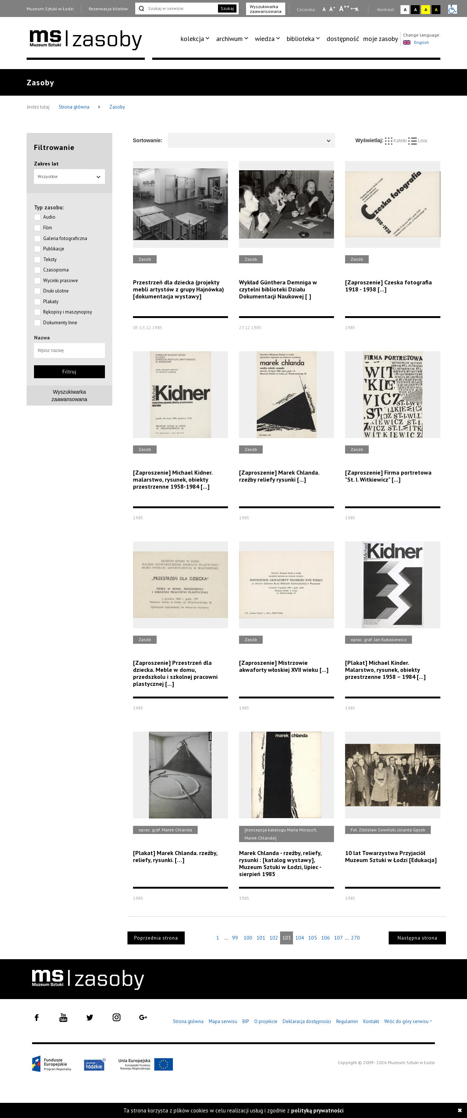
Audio (49, 217)
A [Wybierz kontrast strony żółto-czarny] (426, 9)
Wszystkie (69, 176)
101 (260, 937)
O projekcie (265, 1021)
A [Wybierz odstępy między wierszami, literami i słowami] (357, 9)
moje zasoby (380, 38)
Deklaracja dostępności (307, 1021)
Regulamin (347, 1021)
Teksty (50, 259)
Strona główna (75, 107)
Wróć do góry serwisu (408, 1021)
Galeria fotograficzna (65, 238)
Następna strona (417, 938)
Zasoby (117, 107)
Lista (417, 140)
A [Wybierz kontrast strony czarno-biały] (415, 9)
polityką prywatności (317, 1110)
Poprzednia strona (156, 938)
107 (338, 937)
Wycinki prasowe (60, 280)
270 (355, 937)
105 (312, 937)
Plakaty (50, 301)
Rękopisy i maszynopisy (67, 312)
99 (235, 937)
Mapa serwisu (223, 1021)
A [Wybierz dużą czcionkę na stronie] (344, 8)
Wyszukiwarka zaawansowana (266, 9)
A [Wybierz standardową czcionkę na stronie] (332, 9)
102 (273, 937)
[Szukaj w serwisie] (176, 8)
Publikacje (53, 249)
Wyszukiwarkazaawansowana (70, 395)
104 (299, 937)
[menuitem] (196, 38)
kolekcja (192, 38)
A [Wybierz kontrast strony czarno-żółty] (436, 9)
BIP (245, 1021)
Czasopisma (56, 270)
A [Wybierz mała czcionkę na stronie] (324, 9)
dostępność (343, 38)
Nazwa (42, 337)
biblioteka (300, 38)
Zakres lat (46, 163)
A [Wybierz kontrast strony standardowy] (405, 9)
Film (47, 228)
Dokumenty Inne (60, 322)
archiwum (229, 38)
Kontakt (371, 1021)
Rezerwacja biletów (108, 8)
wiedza (265, 38)
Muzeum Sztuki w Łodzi (50, 8)
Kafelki (396, 140)
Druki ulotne (56, 291)
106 (325, 937)
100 (247, 937)
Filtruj (69, 372)
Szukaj (227, 8)
